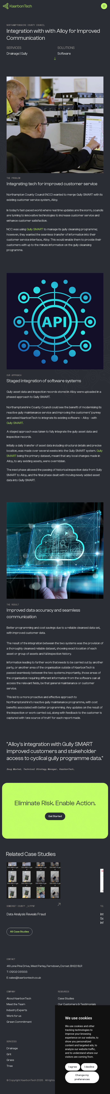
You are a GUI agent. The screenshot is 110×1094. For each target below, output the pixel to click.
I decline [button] (89, 1066)
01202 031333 (18, 972)
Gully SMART (35, 229)
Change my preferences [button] (82, 1077)
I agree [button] (72, 1066)
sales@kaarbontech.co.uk (25, 977)
